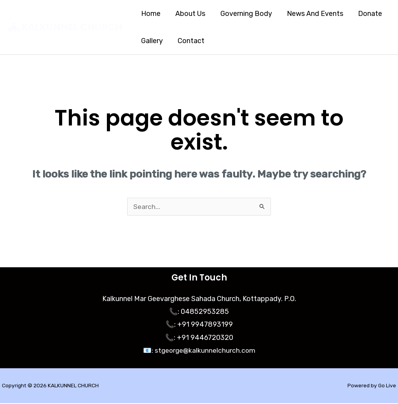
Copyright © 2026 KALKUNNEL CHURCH (51, 386)
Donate (366, 13)
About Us (189, 13)
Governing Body (244, 13)
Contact (189, 41)
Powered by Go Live (371, 386)
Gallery (151, 41)
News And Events (312, 13)
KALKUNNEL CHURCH (71, 27)
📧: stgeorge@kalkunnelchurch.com (199, 351)
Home (150, 13)
